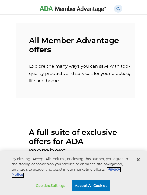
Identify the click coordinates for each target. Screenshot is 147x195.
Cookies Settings (50, 187)
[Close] (138, 161)
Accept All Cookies (91, 187)
